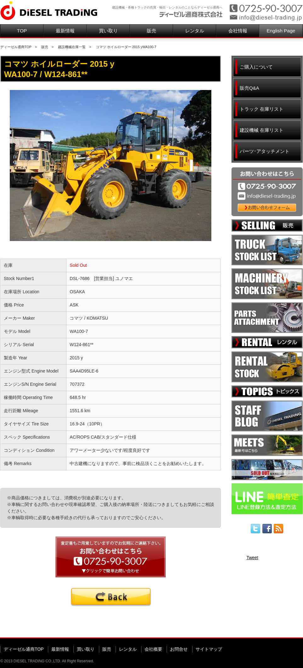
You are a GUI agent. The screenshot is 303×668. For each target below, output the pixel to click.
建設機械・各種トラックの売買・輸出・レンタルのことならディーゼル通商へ (167, 7)
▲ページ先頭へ (290, 628)
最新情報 (65, 30)
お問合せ (179, 649)
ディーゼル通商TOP (15, 47)
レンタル (194, 30)
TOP (22, 30)
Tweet (252, 557)
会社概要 (153, 649)
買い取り (108, 30)
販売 (151, 30)
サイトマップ (209, 649)
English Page (281, 30)
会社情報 (237, 30)
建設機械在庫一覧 (72, 47)
